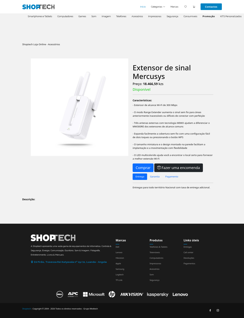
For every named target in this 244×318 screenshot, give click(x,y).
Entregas (188, 247)
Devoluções (189, 258)
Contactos (211, 6)
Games (82, 16)
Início (143, 6)
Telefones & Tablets (158, 247)
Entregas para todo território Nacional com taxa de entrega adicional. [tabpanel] (171, 187)
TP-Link (119, 280)
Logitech (120, 274)
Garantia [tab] (155, 176)
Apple (118, 263)
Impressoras (154, 16)
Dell (117, 247)
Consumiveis (190, 16)
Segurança (172, 16)
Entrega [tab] (139, 176)
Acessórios (137, 16)
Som (93, 16)
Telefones (121, 16)
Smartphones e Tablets (40, 16)
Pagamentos (189, 263)
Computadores (65, 16)
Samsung (120, 269)
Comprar (143, 167)
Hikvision (120, 258)
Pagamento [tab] (171, 176)
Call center (188, 252)
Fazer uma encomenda (178, 167)
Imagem (106, 16)
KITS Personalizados (230, 16)
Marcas (174, 6)
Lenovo (119, 252)
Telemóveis (155, 252)
